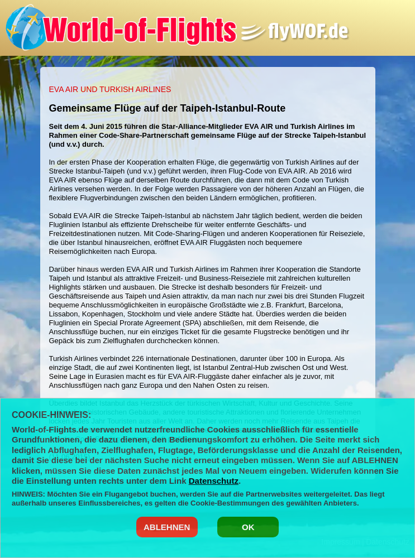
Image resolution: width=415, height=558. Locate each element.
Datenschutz (213, 480)
